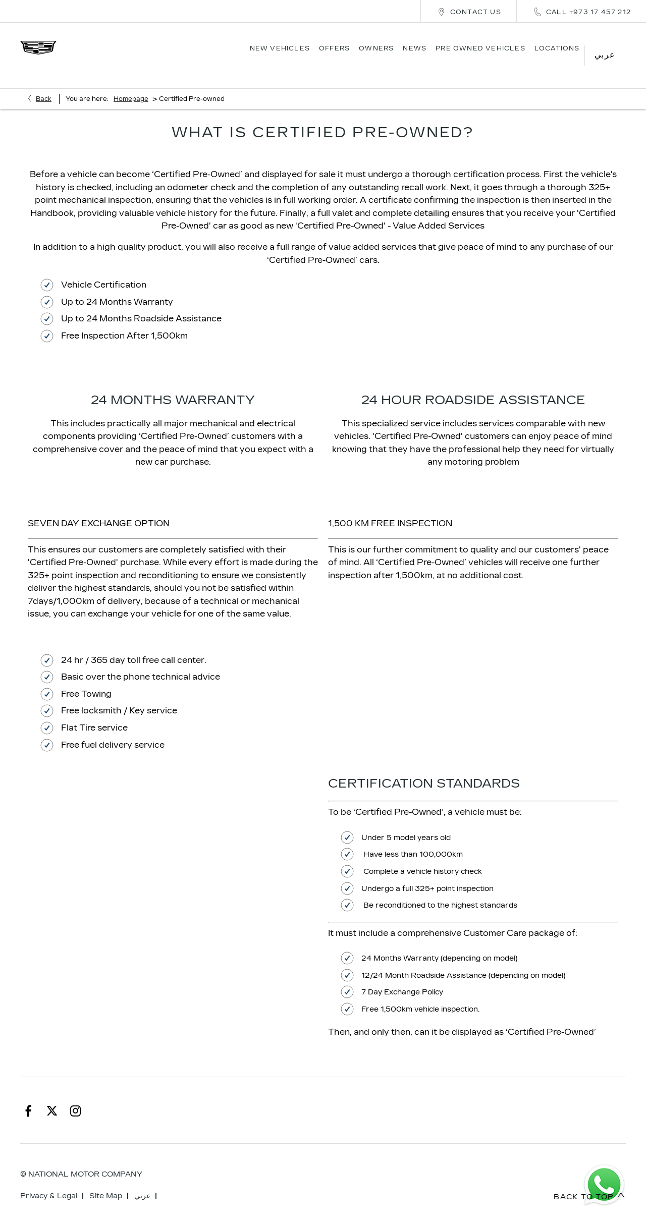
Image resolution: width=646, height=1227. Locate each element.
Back (43, 83)
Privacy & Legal (48, 1181)
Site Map (105, 1181)
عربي (142, 1181)
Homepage (131, 83)
